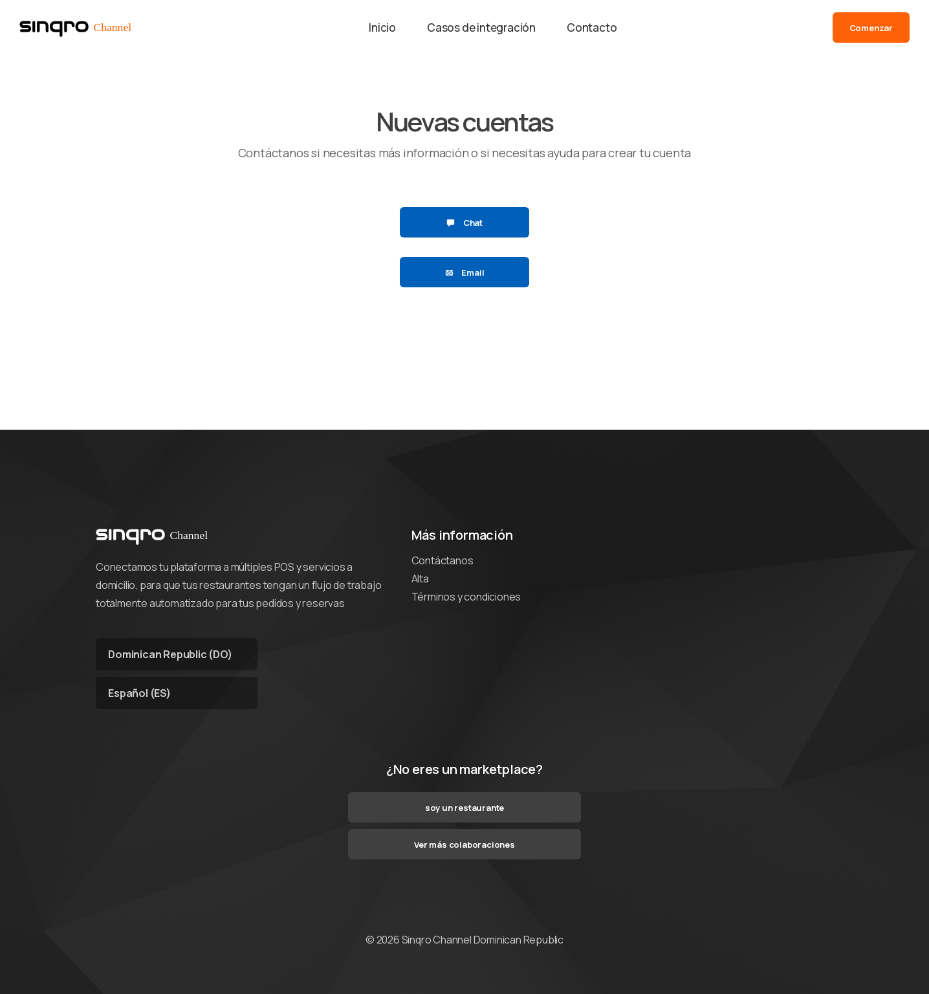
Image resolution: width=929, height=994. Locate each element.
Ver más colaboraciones (464, 844)
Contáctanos (442, 560)
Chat (464, 222)
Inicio (382, 27)
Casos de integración (481, 27)
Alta (420, 578)
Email (465, 272)
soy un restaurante (464, 807)
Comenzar (871, 28)
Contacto (592, 27)
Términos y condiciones (466, 597)
